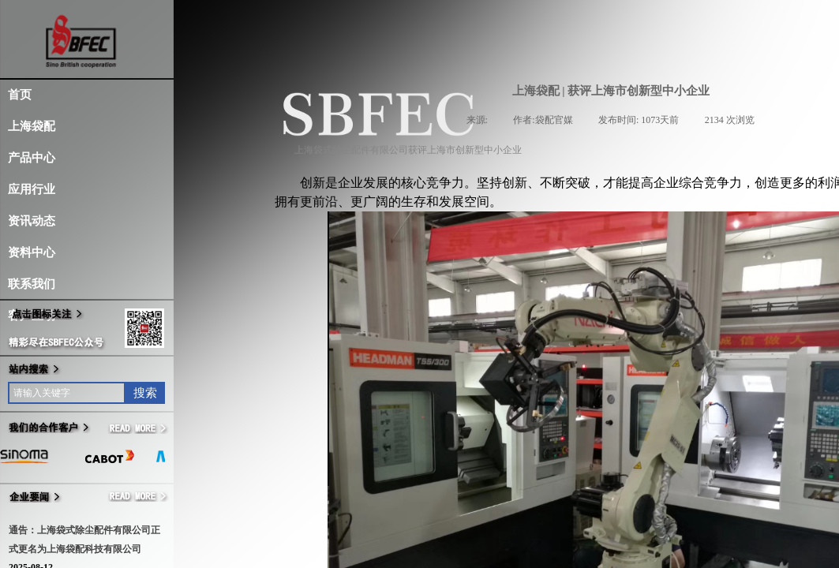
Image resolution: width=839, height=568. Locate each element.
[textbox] (66, 393)
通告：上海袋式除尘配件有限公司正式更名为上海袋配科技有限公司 (84, 540)
